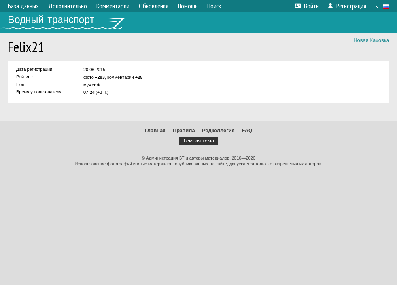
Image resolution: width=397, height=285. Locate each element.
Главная (155, 130)
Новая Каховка (371, 40)
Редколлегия (218, 130)
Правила (184, 130)
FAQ (247, 130)
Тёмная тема (198, 141)
